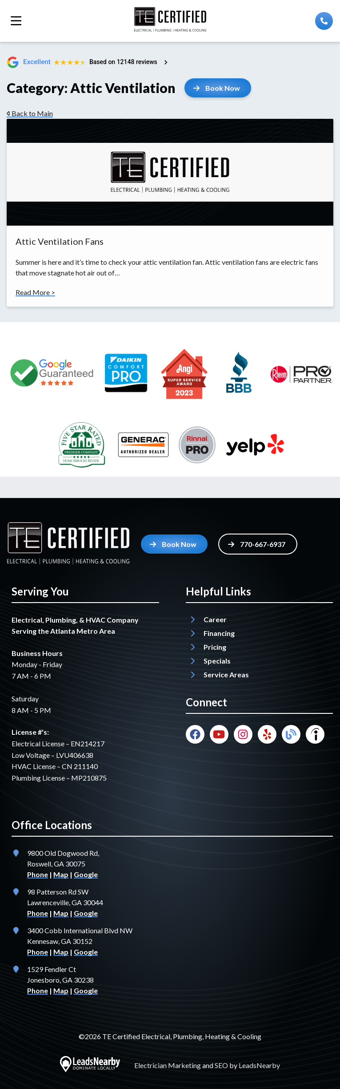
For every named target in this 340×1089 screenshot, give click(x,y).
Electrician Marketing (167, 1065)
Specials (217, 660)
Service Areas (226, 674)
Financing (219, 633)
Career (215, 619)
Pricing (215, 647)
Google (86, 874)
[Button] (217, 87)
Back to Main (30, 113)
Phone (37, 874)
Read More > (35, 292)
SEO (221, 1065)
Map (60, 874)
